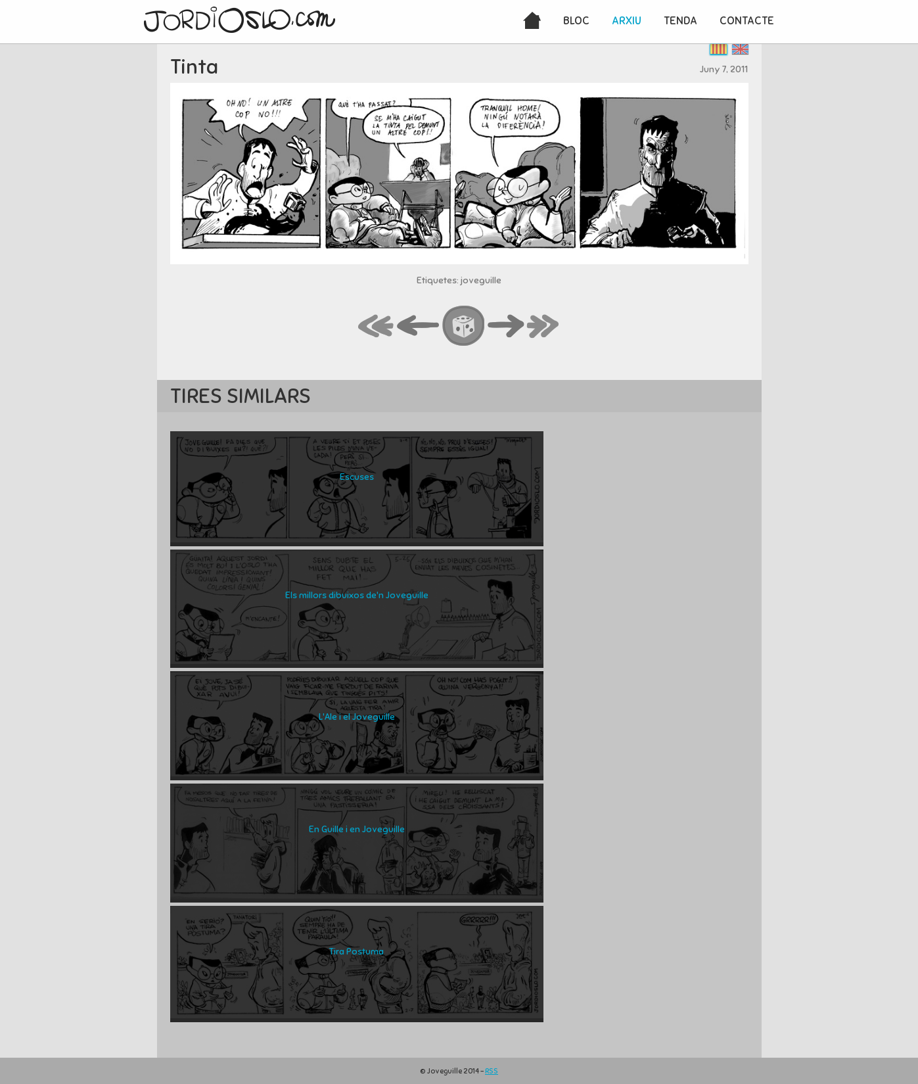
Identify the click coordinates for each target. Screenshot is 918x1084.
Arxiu (626, 21)
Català (718, 49)
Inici (532, 22)
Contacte (747, 21)
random (464, 327)
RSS (491, 1070)
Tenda (680, 21)
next (506, 326)
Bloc (576, 21)
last (543, 326)
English (740, 49)
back (418, 327)
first (376, 326)
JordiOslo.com (239, 20)
